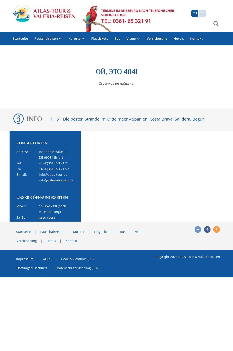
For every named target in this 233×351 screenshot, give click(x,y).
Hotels (179, 38)
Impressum (24, 259)
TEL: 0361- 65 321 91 (126, 21)
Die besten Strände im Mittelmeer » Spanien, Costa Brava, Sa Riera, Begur (133, 119)
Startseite (20, 38)
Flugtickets (99, 38)
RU (195, 13)
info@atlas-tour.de (53, 174)
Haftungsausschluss (32, 268)
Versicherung (157, 38)
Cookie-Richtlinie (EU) (77, 259)
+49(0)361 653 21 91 (54, 163)
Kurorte (74, 38)
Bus (117, 38)
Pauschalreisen (46, 38)
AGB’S (47, 259)
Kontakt (196, 38)
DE (202, 13)
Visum (131, 38)
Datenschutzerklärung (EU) (77, 268)
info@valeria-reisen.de (56, 180)
